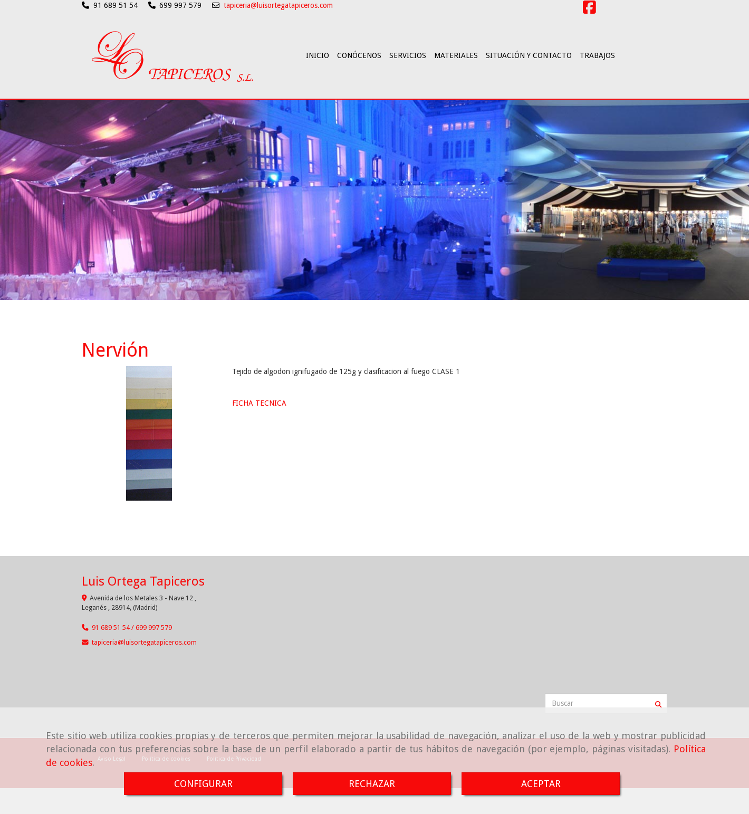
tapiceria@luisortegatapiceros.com (278, 5)
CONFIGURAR (203, 783)
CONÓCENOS (359, 84)
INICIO (317, 84)
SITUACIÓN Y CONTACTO (529, 84)
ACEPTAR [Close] (541, 783)
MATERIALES (456, 84)
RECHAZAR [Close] (372, 783)
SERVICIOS (407, 84)
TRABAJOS (597, 84)
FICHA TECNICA (259, 417)
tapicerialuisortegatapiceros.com (144, 656)
